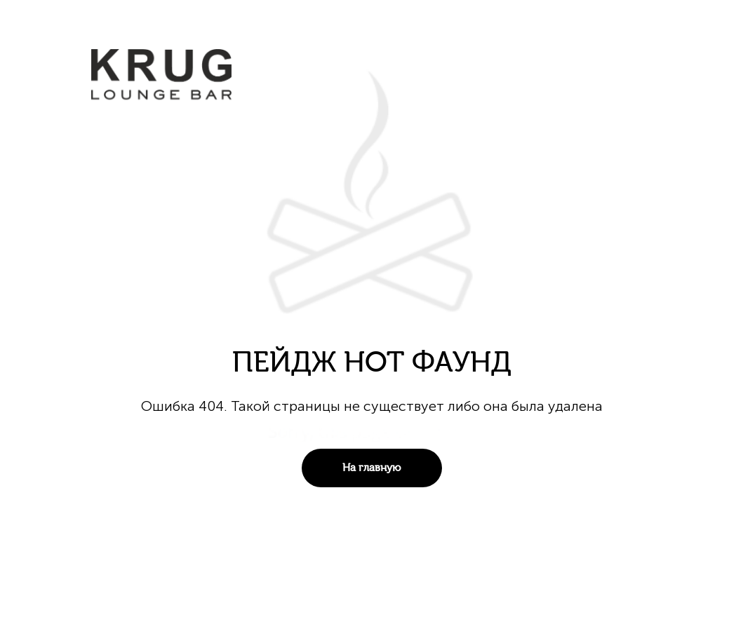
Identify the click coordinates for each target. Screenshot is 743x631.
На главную (371, 467)
